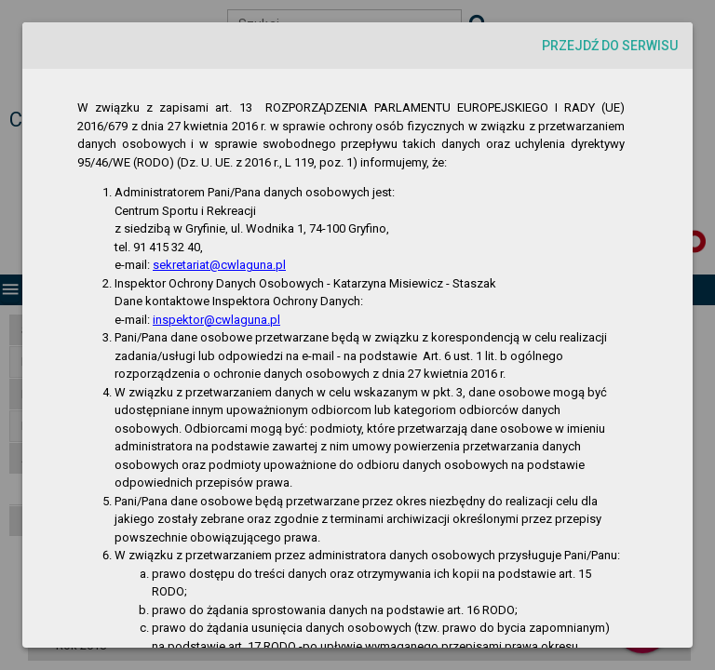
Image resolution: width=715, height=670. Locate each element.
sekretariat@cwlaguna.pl (219, 265)
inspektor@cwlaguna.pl (216, 320)
